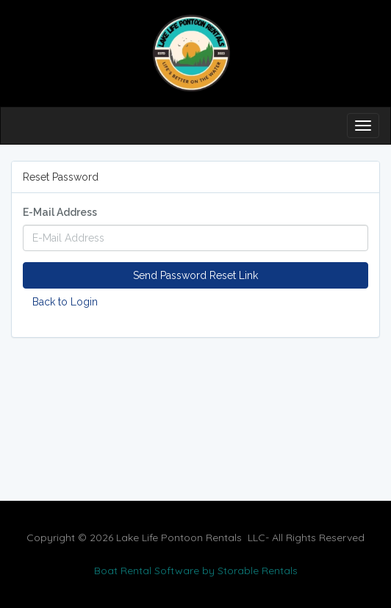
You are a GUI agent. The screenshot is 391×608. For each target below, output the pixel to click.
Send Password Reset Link (195, 275)
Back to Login (65, 302)
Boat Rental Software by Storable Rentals (196, 570)
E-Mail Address (60, 212)
